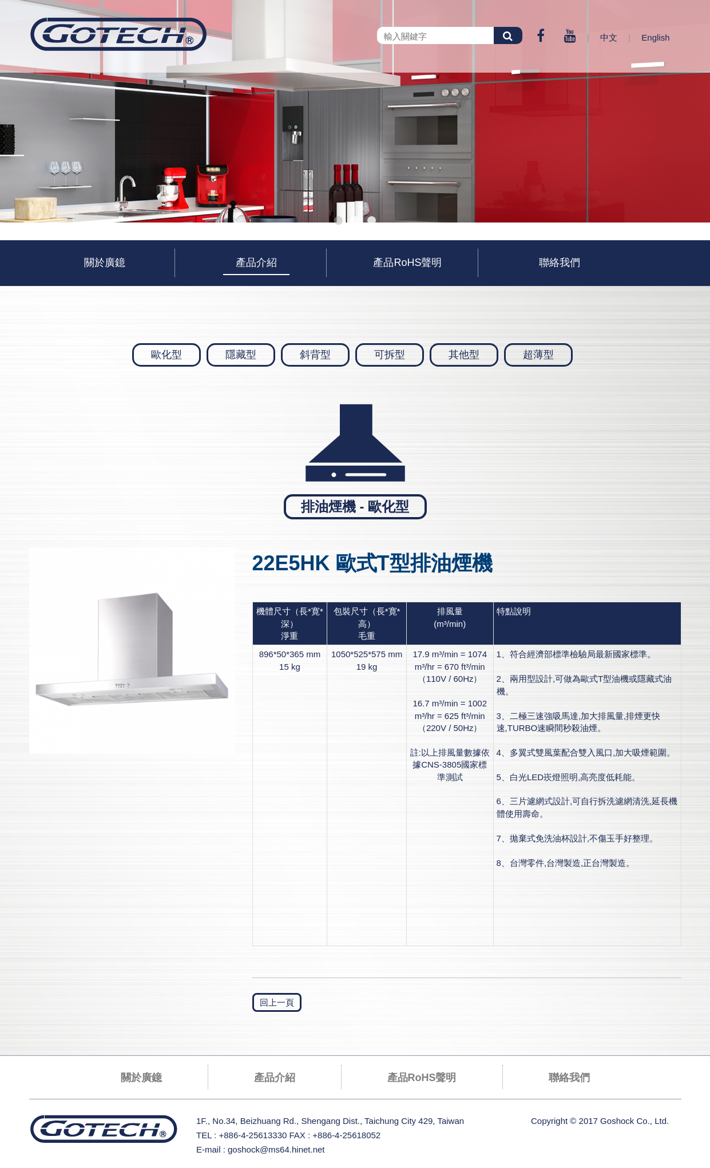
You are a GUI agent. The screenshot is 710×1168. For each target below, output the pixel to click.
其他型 (464, 354)
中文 (608, 37)
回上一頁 (277, 1002)
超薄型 (538, 354)
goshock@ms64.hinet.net (276, 1149)
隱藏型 (240, 354)
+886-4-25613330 (253, 1135)
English (655, 37)
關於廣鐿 (104, 262)
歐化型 (166, 354)
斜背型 (315, 354)
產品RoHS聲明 (407, 262)
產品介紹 (256, 262)
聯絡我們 (559, 262)
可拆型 (389, 354)
